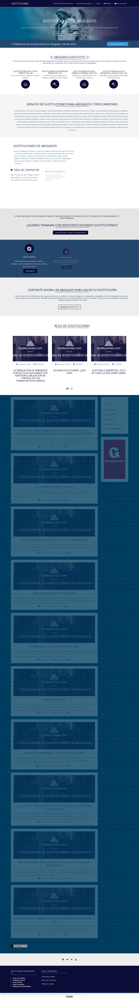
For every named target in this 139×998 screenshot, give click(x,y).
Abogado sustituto (69, 307)
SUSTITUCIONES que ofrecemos (64, 3)
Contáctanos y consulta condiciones (70, 233)
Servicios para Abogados (84, 3)
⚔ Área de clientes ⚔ (117, 44)
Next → (24, 946)
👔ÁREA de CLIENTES (121, 3)
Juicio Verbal (17, 982)
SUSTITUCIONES (20, 3)
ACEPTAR (69, 996)
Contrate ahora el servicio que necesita (69, 34)
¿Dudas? (98, 3)
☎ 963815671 (108, 3)
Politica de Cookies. (82, 994)
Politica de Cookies (47, 984)
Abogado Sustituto (25, 364)
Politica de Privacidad (48, 980)
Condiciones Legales (48, 977)
